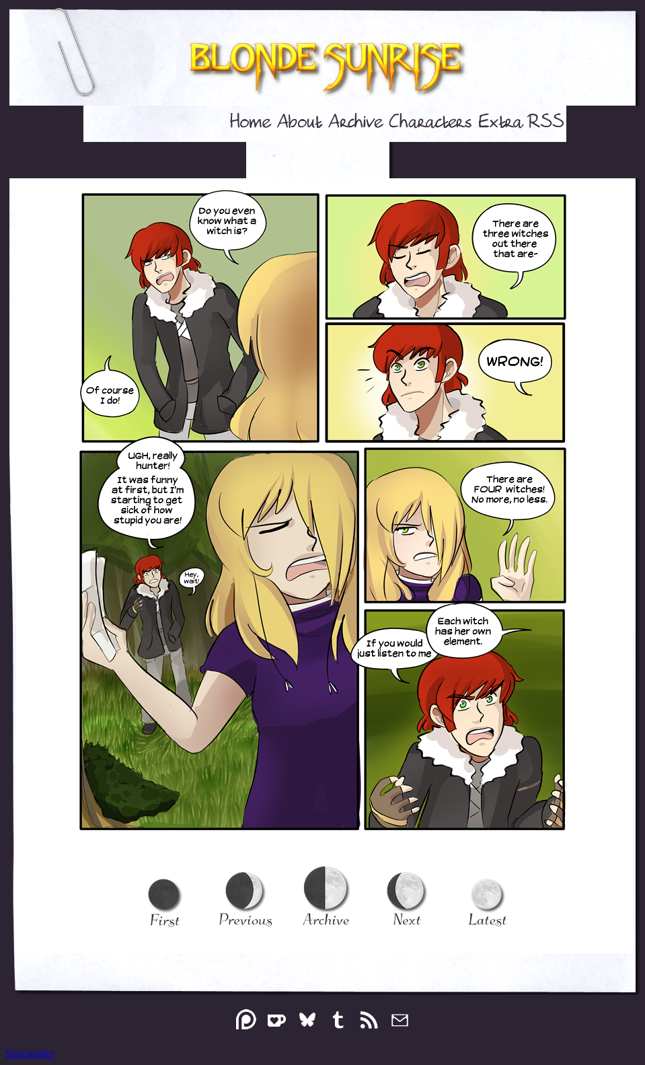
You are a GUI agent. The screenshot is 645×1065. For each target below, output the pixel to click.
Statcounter (29, 1053)
